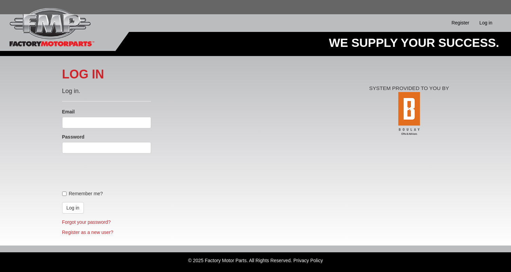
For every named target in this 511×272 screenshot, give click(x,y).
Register (460, 22)
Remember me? (82, 193)
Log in (485, 22)
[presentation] (113, 172)
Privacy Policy (308, 260)
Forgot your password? (86, 222)
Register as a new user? (87, 232)
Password (73, 137)
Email (68, 111)
